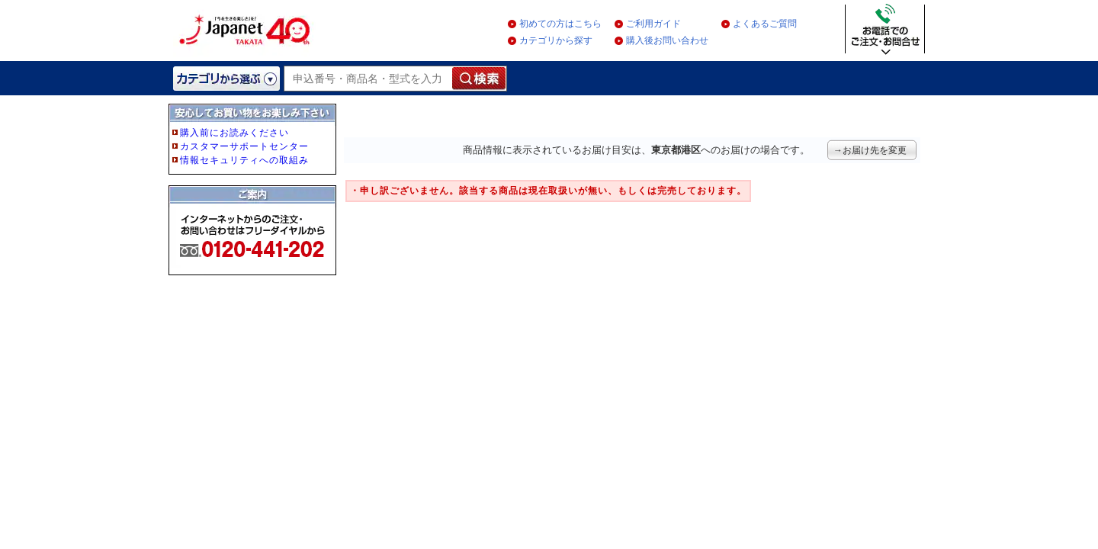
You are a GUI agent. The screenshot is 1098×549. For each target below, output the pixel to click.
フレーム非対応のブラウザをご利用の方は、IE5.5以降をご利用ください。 (254, 215)
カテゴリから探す (555, 40)
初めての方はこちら (560, 23)
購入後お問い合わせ (667, 40)
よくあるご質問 (765, 23)
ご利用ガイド (653, 23)
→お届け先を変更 (870, 150)
